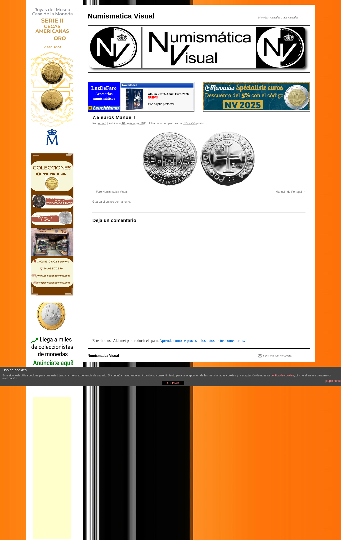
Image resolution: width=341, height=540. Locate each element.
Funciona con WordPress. (277, 355)
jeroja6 (102, 123)
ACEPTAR (173, 383)
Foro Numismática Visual (111, 191)
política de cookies (282, 375)
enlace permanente (118, 201)
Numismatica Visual (121, 16)
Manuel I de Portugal (289, 191)
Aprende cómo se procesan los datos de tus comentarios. (202, 341)
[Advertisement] (52, 468)
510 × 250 (189, 123)
